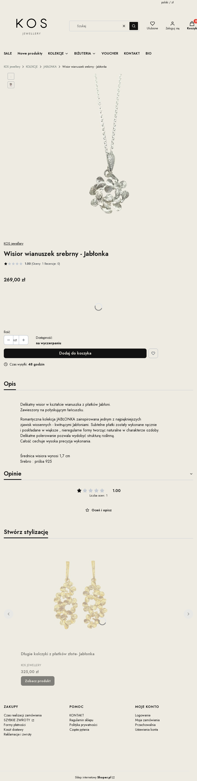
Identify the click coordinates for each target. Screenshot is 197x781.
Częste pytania (79, 729)
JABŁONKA (50, 67)
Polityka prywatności (83, 724)
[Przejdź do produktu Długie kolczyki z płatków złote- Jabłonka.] (80, 595)
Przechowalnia (145, 724)
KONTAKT (76, 715)
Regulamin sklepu (81, 720)
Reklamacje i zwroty (17, 734)
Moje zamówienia (147, 720)
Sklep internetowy (93, 777)
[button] (133, 26)
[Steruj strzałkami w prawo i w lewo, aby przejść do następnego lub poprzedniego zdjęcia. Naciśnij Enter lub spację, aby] (107, 155)
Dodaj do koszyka (75, 353)
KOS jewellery (12, 67)
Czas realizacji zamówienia (23, 715)
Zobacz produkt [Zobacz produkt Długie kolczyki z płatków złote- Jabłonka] (37, 681)
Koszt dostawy (13, 729)
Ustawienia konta (146, 729)
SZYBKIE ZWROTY (17, 720)
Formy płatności (15, 724)
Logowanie (142, 715)
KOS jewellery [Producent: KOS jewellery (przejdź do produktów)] (13, 243)
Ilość (7, 332)
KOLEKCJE (32, 67)
